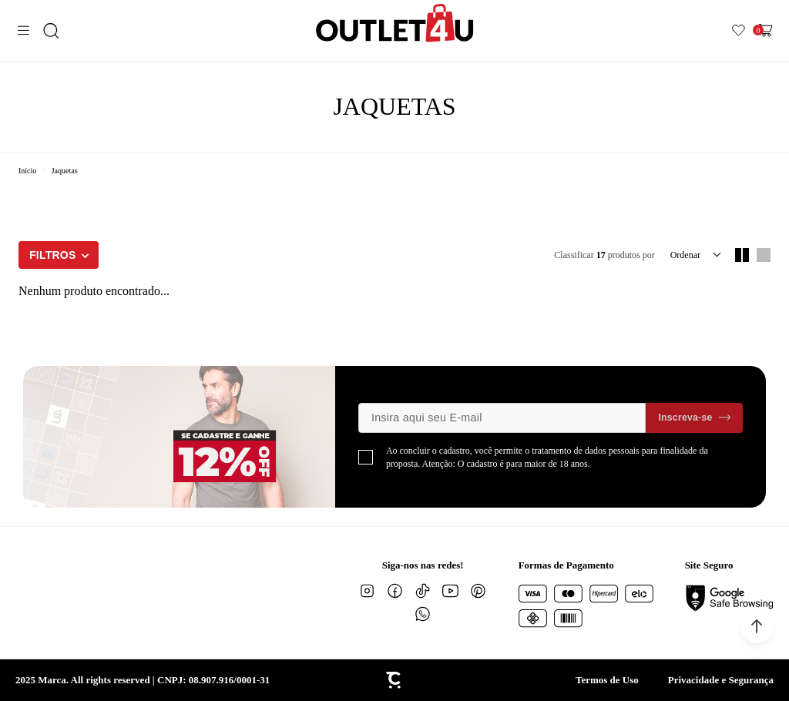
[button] (757, 626)
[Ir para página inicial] (27, 170)
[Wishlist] (738, 30)
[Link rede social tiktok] (423, 591)
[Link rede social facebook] (395, 591)
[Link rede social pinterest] (478, 591)
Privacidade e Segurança (721, 680)
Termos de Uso (607, 680)
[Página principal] (394, 22)
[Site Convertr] (394, 680)
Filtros (52, 255)
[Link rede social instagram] (367, 591)
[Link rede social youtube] (451, 591)
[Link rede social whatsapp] (423, 614)
